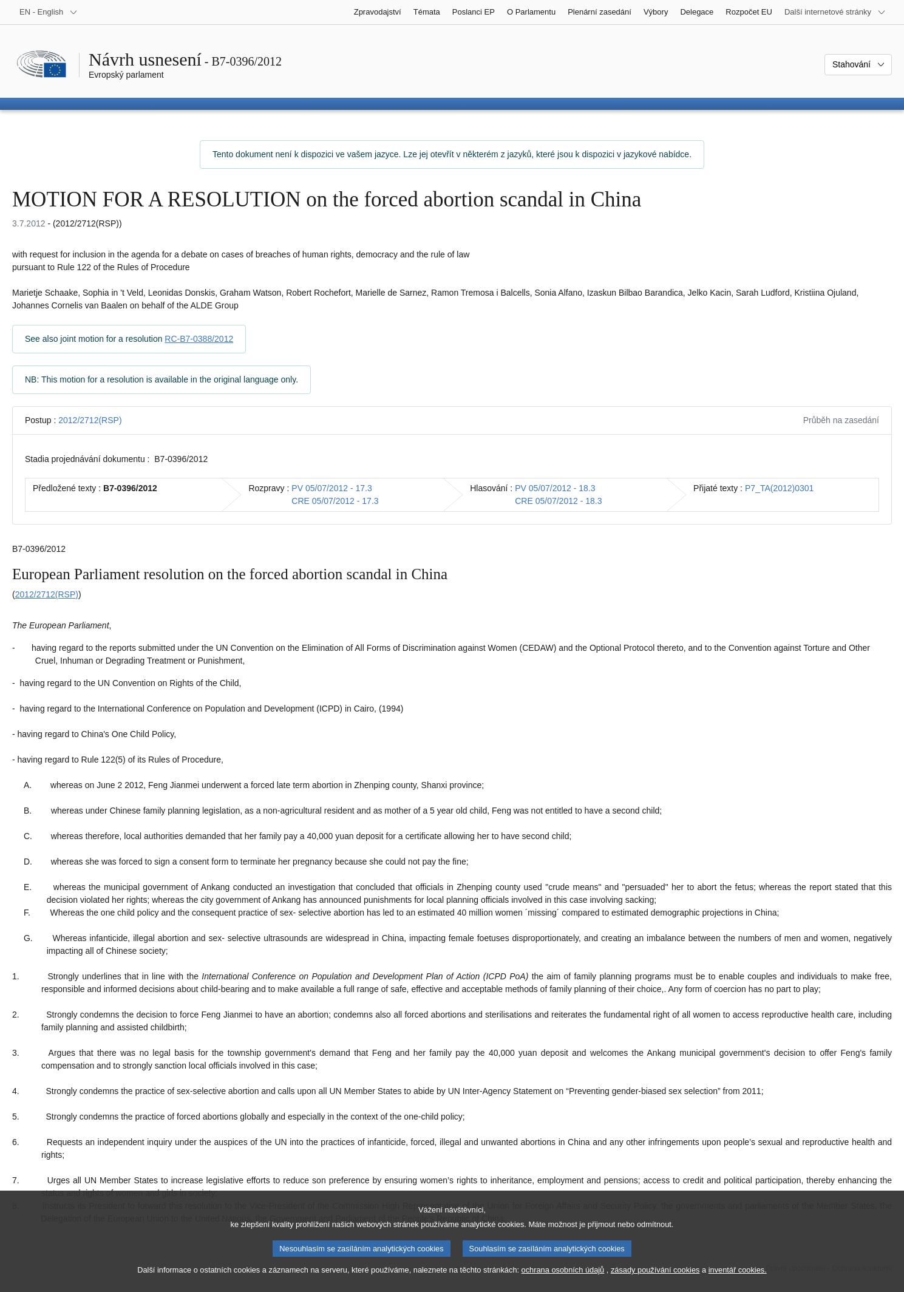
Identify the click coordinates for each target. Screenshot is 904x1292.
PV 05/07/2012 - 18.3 (555, 488)
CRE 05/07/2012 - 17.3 (334, 501)
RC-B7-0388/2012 (199, 339)
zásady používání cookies (655, 1277)
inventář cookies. (738, 1277)
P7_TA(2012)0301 (779, 488)
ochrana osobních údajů (563, 1277)
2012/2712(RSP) (89, 420)
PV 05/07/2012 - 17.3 (331, 488)
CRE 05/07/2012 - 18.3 (558, 501)
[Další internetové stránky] (835, 12)
